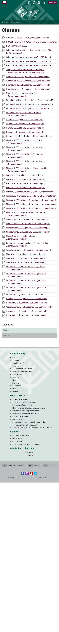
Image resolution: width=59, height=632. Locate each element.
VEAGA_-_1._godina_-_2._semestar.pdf (25, 294)
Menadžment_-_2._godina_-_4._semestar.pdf (28, 224)
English (52, 3)
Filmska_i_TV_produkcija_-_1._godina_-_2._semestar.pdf (25, 141)
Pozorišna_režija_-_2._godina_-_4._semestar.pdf (29, 104)
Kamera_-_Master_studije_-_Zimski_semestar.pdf (29, 192)
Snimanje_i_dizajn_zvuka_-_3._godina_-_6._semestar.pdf (26, 282)
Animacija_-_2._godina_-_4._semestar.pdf (26, 299)
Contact (49, 465)
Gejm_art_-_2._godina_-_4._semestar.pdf (26, 303)
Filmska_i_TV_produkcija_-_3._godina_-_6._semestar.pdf (25, 155)
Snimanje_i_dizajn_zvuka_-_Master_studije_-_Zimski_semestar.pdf (28, 244)
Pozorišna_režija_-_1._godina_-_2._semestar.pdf (29, 100)
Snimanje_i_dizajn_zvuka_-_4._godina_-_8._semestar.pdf (26, 289)
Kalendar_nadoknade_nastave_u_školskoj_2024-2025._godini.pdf (29, 51)
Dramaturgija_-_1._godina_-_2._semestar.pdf (28, 77)
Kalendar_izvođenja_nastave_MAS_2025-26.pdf (28, 61)
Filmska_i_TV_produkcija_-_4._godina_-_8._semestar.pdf (25, 162)
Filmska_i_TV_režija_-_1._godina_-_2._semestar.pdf (31, 196)
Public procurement (12, 465)
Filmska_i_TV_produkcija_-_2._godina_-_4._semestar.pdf (25, 148)
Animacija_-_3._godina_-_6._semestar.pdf (26, 311)
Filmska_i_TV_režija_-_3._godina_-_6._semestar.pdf (31, 204)
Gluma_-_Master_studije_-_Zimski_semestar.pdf (29, 136)
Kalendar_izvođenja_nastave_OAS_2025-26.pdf (28, 57)
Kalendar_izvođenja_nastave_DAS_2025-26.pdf (28, 65)
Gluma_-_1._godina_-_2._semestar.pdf (24, 119)
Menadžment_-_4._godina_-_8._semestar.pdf (28, 232)
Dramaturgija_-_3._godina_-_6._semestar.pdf (28, 85)
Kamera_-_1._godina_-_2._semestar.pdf (25, 175)
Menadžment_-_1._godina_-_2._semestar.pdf (27, 219)
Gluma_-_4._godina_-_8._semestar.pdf (25, 132)
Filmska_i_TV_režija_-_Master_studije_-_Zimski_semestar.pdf (25, 213)
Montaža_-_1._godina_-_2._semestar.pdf (25, 254)
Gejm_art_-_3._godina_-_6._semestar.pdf (26, 315)
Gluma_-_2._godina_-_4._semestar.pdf (25, 124)
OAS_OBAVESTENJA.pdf (17, 46)
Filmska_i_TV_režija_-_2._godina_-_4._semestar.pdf (31, 200)
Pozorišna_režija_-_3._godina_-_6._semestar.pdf (29, 108)
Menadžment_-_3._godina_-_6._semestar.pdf (28, 228)
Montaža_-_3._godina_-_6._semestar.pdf (25, 262)
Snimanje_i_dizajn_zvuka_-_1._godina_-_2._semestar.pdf (25, 268)
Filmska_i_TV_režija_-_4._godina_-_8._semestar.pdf (31, 208)
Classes (6, 335)
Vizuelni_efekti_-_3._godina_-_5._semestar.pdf (29, 250)
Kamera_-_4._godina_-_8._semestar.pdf (25, 188)
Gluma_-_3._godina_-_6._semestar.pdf (25, 128)
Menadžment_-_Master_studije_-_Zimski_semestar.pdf (22, 237)
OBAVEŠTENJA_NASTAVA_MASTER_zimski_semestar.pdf (32, 42)
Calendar (9, 22)
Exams (6, 330)
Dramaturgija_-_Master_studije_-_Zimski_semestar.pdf (22, 94)
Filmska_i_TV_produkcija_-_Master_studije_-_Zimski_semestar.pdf (27, 169)
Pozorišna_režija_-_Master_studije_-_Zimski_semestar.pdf (23, 114)
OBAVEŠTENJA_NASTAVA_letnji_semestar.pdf (27, 38)
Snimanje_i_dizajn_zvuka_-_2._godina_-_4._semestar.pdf (26, 275)
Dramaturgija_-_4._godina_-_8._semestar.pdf (28, 89)
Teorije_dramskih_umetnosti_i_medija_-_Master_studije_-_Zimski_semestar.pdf (25, 71)
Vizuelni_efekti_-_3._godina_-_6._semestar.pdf (29, 307)
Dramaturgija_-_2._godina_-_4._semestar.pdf (28, 81)
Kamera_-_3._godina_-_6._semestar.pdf (25, 183)
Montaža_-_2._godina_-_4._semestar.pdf (26, 258)
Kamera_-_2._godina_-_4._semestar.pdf (25, 179)
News (33, 465)
